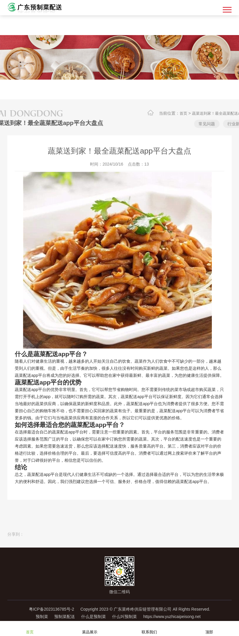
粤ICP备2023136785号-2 (51, 609)
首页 (194, 113)
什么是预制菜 (92, 616)
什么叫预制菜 (124, 616)
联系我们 (149, 628)
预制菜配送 (62, 616)
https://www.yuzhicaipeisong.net (174, 616)
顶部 (209, 628)
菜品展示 (89, 628)
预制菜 (38, 616)
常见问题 (217, 123)
